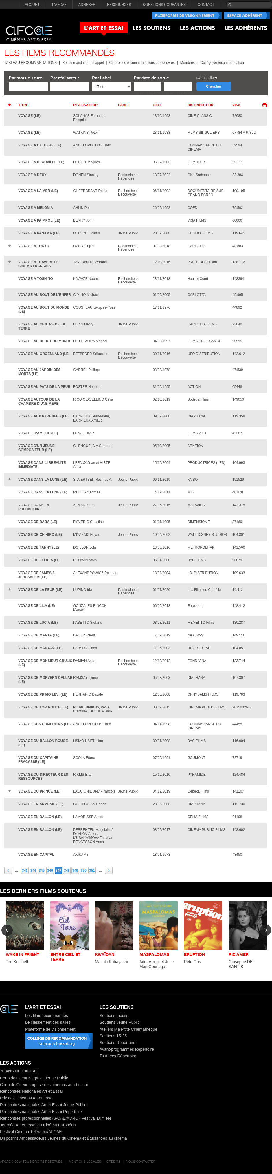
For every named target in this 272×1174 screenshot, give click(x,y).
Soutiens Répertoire (117, 1042)
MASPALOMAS (154, 954)
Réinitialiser (206, 78)
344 (33, 871)
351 (92, 871)
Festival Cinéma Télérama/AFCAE (31, 1131)
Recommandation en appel (83, 63)
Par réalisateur (64, 78)
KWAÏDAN (104, 954)
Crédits (113, 1161)
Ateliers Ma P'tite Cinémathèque (128, 1029)
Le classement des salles (47, 1022)
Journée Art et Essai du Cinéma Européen (38, 1125)
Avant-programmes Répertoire (127, 1049)
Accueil (32, 5)
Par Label (101, 78)
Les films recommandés (46, 1015)
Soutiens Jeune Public (120, 1022)
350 (84, 871)
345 (42, 871)
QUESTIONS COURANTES (164, 5)
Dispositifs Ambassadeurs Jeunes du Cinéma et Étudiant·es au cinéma (63, 1138)
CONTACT (206, 5)
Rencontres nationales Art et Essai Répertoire (41, 1111)
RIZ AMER (239, 954)
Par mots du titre (25, 78)
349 (75, 871)
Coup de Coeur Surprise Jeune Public (34, 1078)
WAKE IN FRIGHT (22, 954)
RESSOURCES (119, 5)
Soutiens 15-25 (113, 1036)
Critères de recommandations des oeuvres (142, 63)
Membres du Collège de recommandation (212, 63)
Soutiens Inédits (114, 1015)
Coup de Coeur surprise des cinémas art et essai (44, 1084)
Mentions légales (85, 1161)
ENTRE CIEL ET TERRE (65, 957)
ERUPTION (194, 954)
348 (67, 871)
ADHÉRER (86, 5)
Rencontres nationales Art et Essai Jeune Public (43, 1104)
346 (50, 871)
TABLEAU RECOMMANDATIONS (30, 63)
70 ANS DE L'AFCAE (19, 1071)
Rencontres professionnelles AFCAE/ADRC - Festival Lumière (55, 1118)
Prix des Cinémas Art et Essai (26, 1098)
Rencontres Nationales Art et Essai (31, 1091)
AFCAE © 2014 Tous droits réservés (31, 1161)
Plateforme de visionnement (50, 1029)
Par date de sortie (151, 78)
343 (25, 871)
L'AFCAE (59, 5)
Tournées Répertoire (118, 1056)
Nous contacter (140, 1161)
